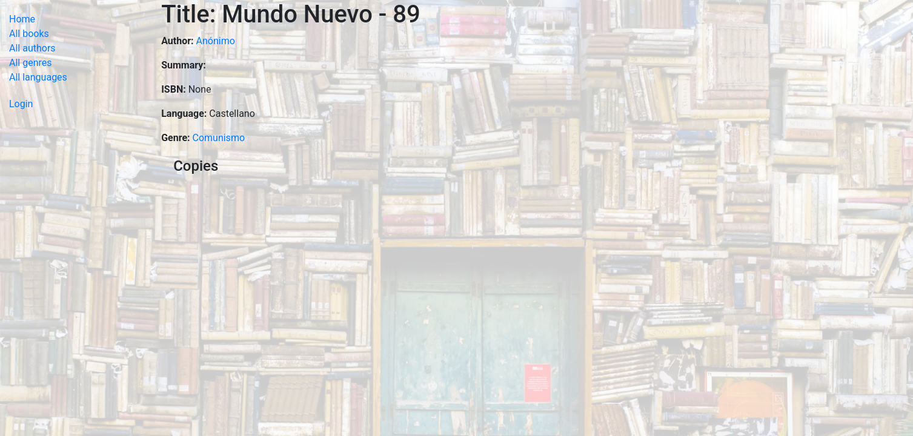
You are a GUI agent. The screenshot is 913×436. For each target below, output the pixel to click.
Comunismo (219, 138)
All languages (38, 77)
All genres (30, 62)
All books (29, 33)
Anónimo (215, 41)
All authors (32, 48)
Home (22, 19)
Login (21, 104)
